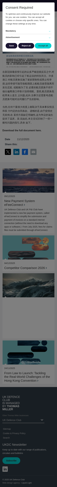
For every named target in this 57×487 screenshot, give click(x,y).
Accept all (43, 46)
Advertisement (13, 37)
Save (11, 46)
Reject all (26, 46)
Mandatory (11, 31)
